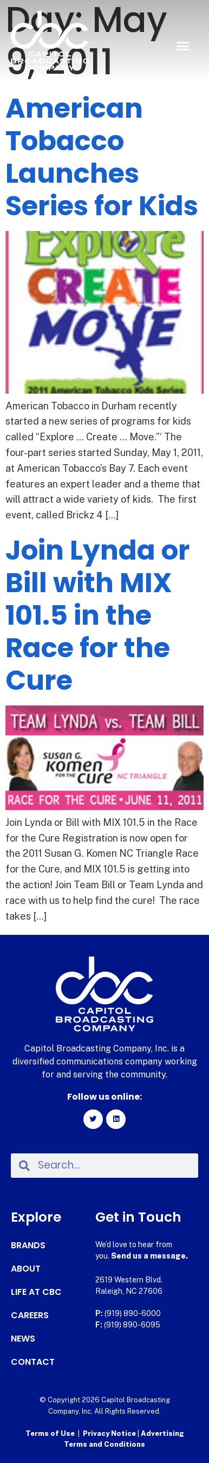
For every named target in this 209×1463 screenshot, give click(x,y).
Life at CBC (36, 1292)
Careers (30, 1315)
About (26, 1268)
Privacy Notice (110, 1433)
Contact (33, 1362)
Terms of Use (50, 1433)
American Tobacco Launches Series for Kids (101, 157)
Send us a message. (149, 1256)
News (23, 1338)
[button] (182, 46)
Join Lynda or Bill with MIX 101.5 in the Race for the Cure (97, 615)
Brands (28, 1245)
